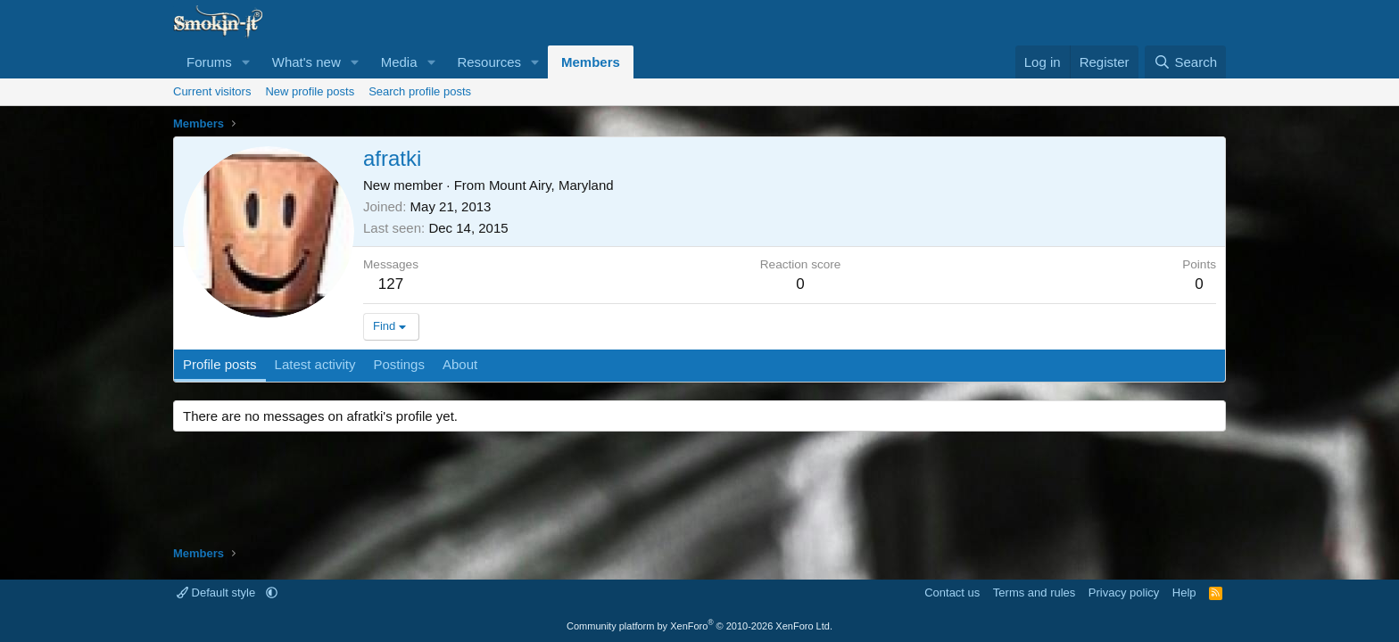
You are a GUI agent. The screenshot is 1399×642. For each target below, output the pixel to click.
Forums (209, 62)
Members (590, 62)
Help (1184, 592)
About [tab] (460, 364)
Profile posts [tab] (220, 364)
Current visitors (212, 91)
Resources (489, 62)
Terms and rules (1034, 592)
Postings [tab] (399, 364)
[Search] (1185, 61)
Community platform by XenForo (699, 626)
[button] (246, 61)
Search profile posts (419, 91)
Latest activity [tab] (315, 364)
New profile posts (309, 91)
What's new (306, 62)
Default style (218, 592)
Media (399, 62)
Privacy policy (1124, 592)
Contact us (952, 592)
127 (390, 284)
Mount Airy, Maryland (551, 185)
